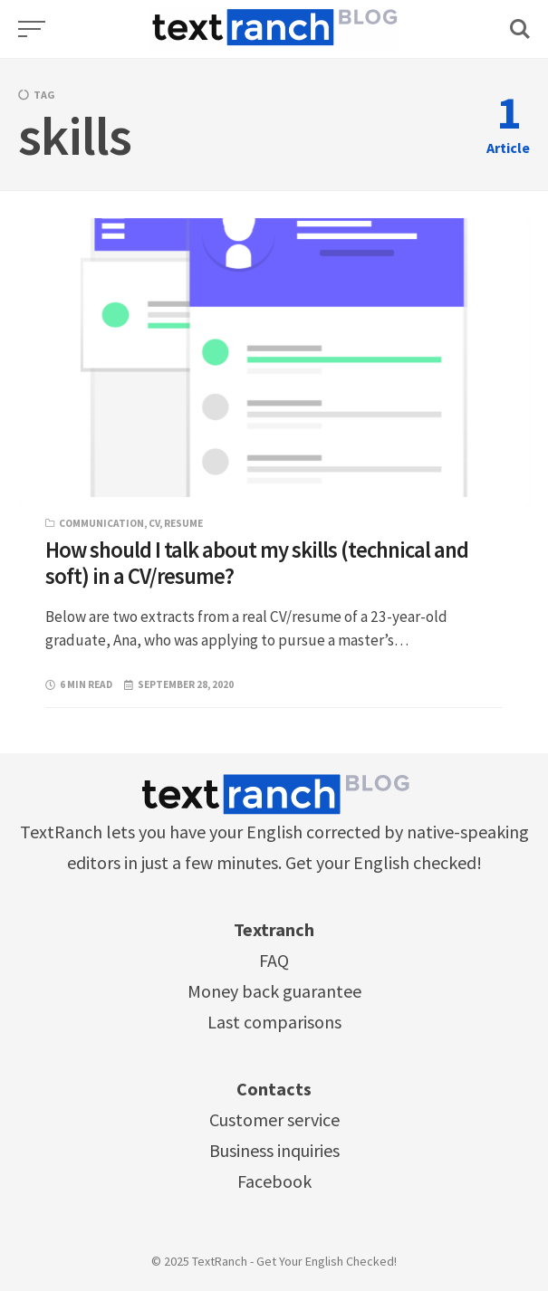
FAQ (274, 960)
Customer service (274, 1119)
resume (183, 523)
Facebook (274, 1181)
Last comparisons (274, 1021)
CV (154, 523)
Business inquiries (274, 1150)
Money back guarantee (274, 991)
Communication (101, 523)
